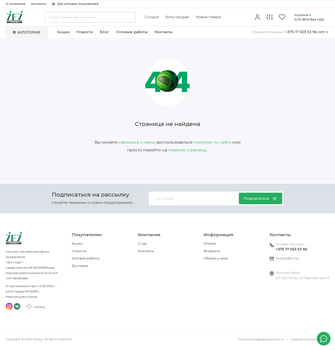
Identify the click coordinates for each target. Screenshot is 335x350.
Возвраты (212, 251)
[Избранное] (282, 17)
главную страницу (187, 149)
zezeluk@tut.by (287, 258)
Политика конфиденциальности (261, 339)
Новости (84, 32)
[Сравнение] (270, 17)
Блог (104, 32)
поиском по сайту (212, 142)
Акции (63, 32)
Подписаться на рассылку (90, 195)
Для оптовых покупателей (75, 4)
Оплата (210, 244)
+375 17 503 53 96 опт (290, 32)
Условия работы (132, 32)
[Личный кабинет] (257, 17)
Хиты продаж (177, 17)
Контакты (38, 4)
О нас (142, 244)
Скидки (152, 17)
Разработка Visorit (304, 339)
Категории (26, 32)
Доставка (80, 266)
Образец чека (216, 258)
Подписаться (260, 198)
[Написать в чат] (324, 339)
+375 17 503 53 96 (291, 249)
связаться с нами (137, 142)
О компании (15, 4)
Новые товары (208, 17)
